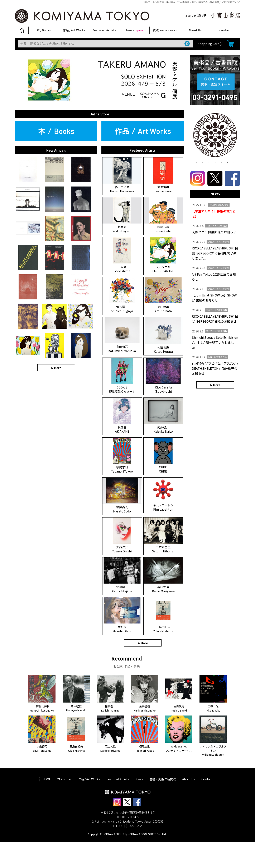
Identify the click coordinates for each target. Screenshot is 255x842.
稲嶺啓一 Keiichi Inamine (110, 708)
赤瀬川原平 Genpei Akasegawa (42, 708)
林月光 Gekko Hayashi (122, 229)
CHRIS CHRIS (163, 469)
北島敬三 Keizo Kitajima (122, 589)
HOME (47, 779)
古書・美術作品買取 (162, 779)
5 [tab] (221, 162)
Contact (207, 779)
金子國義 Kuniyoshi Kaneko (145, 708)
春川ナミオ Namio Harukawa (122, 189)
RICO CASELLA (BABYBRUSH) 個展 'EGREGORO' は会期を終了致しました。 (215, 253)
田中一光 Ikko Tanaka (213, 708)
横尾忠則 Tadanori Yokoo (122, 469)
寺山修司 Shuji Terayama (42, 748)
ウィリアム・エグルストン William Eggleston (213, 750)
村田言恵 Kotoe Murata (163, 349)
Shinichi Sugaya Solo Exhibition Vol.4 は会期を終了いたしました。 (215, 342)
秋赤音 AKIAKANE (122, 429)
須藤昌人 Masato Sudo (122, 509)
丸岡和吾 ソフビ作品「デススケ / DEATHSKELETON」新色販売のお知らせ (215, 368)
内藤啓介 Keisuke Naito (163, 429)
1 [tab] (196, 162)
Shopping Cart (210, 43)
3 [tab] (209, 162)
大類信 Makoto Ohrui (121, 629)
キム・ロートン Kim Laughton (163, 507)
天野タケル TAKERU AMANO (163, 269)
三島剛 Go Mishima (122, 269)
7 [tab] (234, 162)
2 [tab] (203, 162)
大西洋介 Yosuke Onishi (122, 549)
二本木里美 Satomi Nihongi (163, 549)
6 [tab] (228, 162)
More (57, 368)
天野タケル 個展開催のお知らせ (214, 232)
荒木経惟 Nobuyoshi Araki (76, 708)
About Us (195, 30)
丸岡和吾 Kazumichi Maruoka (122, 349)
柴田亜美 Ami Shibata (163, 309)
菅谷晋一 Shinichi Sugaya (122, 309)
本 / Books (44, 30)
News (134, 30)
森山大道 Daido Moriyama (163, 589)
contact (225, 30)
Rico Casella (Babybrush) (163, 389)
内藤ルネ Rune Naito (163, 229)
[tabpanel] (215, 136)
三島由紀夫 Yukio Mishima (163, 629)
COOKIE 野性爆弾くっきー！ (122, 389)
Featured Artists (104, 30)
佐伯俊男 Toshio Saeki (163, 189)
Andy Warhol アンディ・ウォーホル (178, 748)
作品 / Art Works (74, 30)
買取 (165, 30)
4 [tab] (215, 162)
